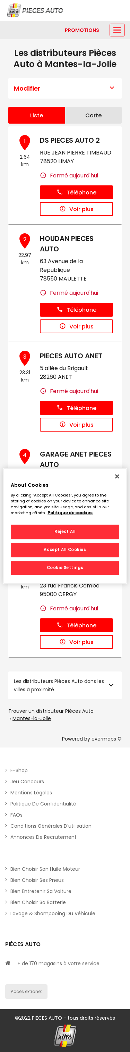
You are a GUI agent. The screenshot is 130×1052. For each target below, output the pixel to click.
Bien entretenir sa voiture (40, 891)
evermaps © (107, 738)
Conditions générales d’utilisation (51, 826)
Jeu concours (27, 781)
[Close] (117, 476)
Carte (93, 115)
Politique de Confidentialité (43, 803)
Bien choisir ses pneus (37, 880)
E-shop (19, 770)
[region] (65, 526)
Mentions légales (31, 792)
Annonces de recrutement (43, 837)
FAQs (16, 814)
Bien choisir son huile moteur (45, 869)
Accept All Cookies (65, 549)
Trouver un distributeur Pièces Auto (51, 711)
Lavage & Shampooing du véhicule (52, 913)
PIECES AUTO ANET (71, 356)
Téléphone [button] (76, 193)
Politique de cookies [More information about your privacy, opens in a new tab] (70, 513)
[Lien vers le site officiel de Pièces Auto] (35, 10)
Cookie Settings (65, 567)
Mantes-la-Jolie (31, 718)
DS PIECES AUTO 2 (70, 140)
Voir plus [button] (76, 209)
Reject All (65, 531)
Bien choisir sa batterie (38, 902)
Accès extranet (26, 991)
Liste (36, 115)
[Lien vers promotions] (82, 30)
